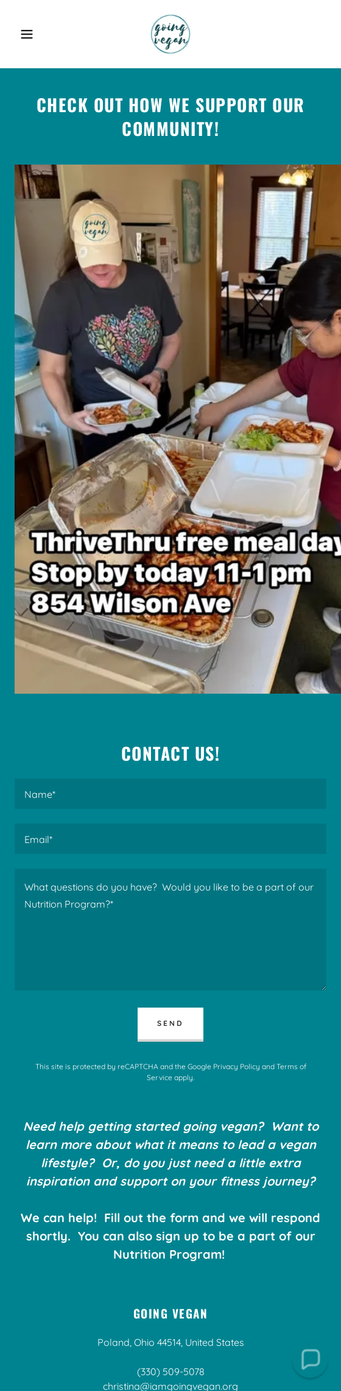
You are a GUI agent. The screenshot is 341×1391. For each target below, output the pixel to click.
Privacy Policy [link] (236, 1066)
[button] (24, 34)
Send (170, 1023)
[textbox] (170, 793)
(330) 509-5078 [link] (171, 1371)
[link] (170, 34)
